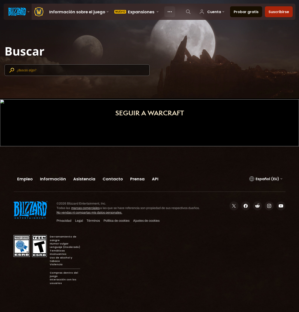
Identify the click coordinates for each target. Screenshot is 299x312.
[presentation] (18, 12)
